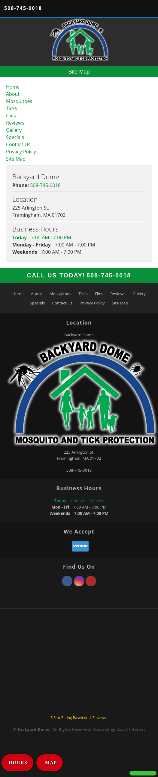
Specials (15, 137)
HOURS (18, 762)
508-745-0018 (23, 8)
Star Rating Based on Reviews (78, 717)
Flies (11, 115)
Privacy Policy (21, 151)
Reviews (15, 122)
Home (13, 86)
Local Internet (131, 729)
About (13, 94)
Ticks (11, 108)
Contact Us (18, 144)
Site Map (16, 159)
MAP (50, 762)
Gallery (14, 130)
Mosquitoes (19, 101)
